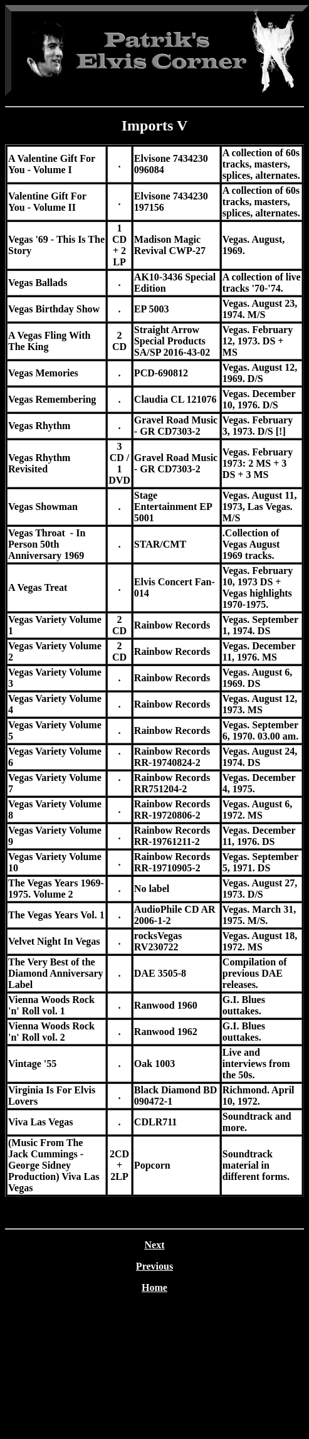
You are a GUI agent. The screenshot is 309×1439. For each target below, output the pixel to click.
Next (155, 1245)
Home (154, 1287)
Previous (154, 1266)
